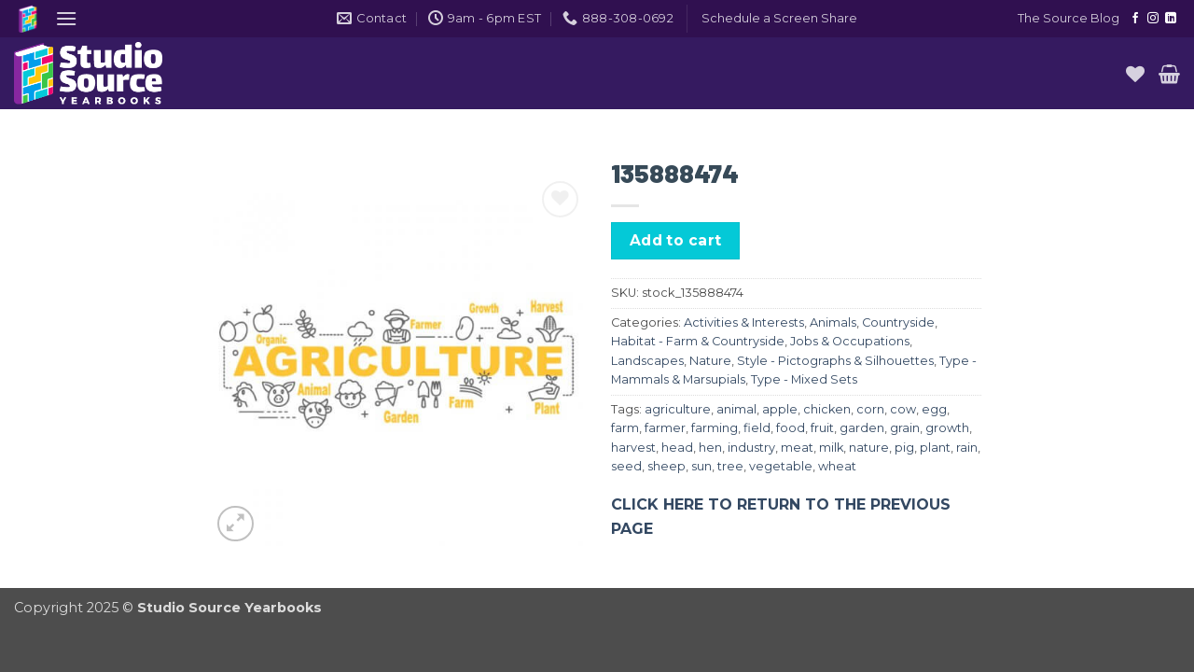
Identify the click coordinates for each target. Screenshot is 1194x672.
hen (710, 448)
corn (870, 409)
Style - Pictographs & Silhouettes (835, 361)
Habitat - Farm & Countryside (697, 341)
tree (730, 466)
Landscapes (647, 361)
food (790, 428)
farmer (665, 428)
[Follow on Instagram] (1153, 18)
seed (626, 466)
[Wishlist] (1135, 73)
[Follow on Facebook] (1135, 18)
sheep (666, 466)
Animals (833, 322)
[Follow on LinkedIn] (1170, 18)
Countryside (898, 322)
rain (967, 448)
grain (905, 428)
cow (903, 409)
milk (831, 448)
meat (797, 448)
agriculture (678, 409)
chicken (827, 409)
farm (625, 428)
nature (869, 448)
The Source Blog (1068, 18)
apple (780, 409)
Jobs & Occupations (849, 341)
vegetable (780, 466)
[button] (66, 18)
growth (947, 428)
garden (862, 428)
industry (751, 448)
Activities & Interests (744, 322)
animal (736, 409)
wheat (837, 466)
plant (935, 448)
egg (934, 409)
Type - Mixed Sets (804, 379)
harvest (633, 448)
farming (714, 428)
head (677, 448)
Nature (710, 361)
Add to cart (676, 240)
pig (904, 448)
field (757, 428)
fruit (822, 428)
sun (701, 466)
